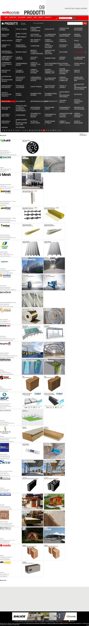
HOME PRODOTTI (23, 24)
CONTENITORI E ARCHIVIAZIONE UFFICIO (6, 79)
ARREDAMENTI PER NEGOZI (6, 86)
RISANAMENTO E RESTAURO (65, 108)
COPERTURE (34, 46)
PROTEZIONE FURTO (49, 108)
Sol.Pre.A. (2, 488)
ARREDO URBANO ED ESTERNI (78, 115)
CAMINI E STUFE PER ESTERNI (34, 71)
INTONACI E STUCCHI (64, 45)
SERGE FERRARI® (4, 353)
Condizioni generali (18, 621)
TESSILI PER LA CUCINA (79, 64)
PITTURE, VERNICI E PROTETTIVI (78, 46)
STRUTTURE (5, 101)
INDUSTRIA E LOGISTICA (5, 122)
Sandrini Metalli (3, 251)
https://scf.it (3, 407)
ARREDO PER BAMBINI (64, 29)
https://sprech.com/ (4, 542)
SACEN (2, 167)
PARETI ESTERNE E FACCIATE (49, 46)
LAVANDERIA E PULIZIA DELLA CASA (6, 64)
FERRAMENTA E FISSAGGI (50, 115)
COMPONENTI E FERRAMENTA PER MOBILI (6, 58)
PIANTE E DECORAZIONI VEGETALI (6, 94)
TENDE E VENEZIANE (49, 40)
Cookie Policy (16, 624)
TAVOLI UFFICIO (6, 40)
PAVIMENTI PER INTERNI (35, 94)
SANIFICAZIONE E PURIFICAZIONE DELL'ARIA (21, 122)
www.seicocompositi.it (5, 323)
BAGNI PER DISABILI (5, 35)
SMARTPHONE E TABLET (50, 122)
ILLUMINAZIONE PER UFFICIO (50, 79)
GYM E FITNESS (35, 86)
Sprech (1, 538)
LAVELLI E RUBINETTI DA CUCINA (35, 64)
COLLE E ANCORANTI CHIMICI (78, 101)
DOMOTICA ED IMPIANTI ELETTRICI (50, 52)
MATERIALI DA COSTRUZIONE (79, 108)
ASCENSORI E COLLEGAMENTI (7, 52)
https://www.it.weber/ (5, 222)
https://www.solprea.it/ (5, 492)
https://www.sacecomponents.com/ (8, 154)
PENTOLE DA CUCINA (5, 71)
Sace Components (4, 150)
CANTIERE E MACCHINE (5, 115)
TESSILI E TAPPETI (63, 86)
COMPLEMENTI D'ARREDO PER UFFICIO (35, 79)
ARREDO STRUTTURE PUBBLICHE (64, 79)
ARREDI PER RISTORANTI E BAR (79, 79)
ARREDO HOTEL (19, 40)
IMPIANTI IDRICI (21, 52)
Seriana (2, 370)
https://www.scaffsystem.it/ (6, 272)
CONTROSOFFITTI (50, 101)
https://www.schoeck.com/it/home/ (8, 289)
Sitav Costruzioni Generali (6, 471)
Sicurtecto (2, 420)
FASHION (4, 127)
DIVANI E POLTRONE (5, 29)
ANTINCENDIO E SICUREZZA (35, 108)
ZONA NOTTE (49, 29)
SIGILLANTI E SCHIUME (5, 108)
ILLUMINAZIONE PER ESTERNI (65, 35)
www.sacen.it (3, 171)
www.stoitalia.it (3, 576)
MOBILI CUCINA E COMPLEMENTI (21, 35)
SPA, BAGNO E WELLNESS (35, 40)
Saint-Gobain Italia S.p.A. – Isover (8, 201)
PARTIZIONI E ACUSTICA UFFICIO (20, 79)
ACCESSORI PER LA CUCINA (35, 35)
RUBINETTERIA (50, 58)
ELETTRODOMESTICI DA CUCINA (50, 64)
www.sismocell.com (4, 458)
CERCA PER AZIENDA (39, 23)
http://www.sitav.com (5, 475)
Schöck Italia (3, 285)
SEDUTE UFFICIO (77, 71)
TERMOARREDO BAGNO (21, 64)
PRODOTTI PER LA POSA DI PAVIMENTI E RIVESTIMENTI (21, 108)
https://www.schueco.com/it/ (6, 306)
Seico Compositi (4, 319)
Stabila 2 (2, 555)
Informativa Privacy (28, 621)
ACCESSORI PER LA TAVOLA (65, 64)
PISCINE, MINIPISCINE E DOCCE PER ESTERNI (65, 71)
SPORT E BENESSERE (78, 122)
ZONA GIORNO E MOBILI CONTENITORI (35, 29)
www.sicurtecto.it (4, 424)
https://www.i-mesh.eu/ (5, 188)
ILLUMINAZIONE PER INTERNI (50, 35)
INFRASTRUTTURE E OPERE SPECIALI (65, 115)
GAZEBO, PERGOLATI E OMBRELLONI (49, 71)
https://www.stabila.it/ (5, 559)
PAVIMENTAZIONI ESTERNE (50, 94)
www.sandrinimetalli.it (5, 256)
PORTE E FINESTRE (63, 40)
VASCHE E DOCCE (34, 58)
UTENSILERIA (20, 115)
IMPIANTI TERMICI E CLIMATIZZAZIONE (36, 52)
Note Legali (41, 621)
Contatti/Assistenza (49, 621)
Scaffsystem (3, 268)
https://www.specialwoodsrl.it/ (7, 525)
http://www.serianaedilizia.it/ (6, 374)
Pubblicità (65, 621)
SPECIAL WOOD (4, 521)
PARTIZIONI (78, 94)
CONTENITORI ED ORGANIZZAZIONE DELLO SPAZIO (79, 87)
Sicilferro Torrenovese (5, 403)
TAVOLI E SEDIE (21, 29)
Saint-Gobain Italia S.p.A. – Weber (8, 218)
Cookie (36, 621)
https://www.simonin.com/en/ (7, 441)
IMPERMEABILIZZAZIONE (36, 101)
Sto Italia (2, 572)
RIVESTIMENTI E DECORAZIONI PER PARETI (65, 94)
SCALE (76, 40)
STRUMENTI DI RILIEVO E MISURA (35, 115)
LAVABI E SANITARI (19, 58)
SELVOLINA (3, 336)
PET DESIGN (20, 127)
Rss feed (72, 621)
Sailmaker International (5, 184)
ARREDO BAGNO (63, 58)
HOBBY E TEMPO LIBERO (65, 122)
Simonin (2, 436)
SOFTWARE (64, 52)
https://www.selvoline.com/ (6, 340)
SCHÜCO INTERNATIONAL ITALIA (8, 302)
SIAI (1, 386)
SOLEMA (2, 505)
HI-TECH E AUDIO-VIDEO (35, 122)
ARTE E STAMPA (19, 94)
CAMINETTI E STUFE (5, 45)
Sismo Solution (3, 454)
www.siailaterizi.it (4, 391)
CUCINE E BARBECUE (20, 71)
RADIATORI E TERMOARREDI (21, 45)
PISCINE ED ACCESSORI (20, 86)
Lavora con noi (58, 621)
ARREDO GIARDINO (77, 35)
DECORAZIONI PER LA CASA (50, 86)
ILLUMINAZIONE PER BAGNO (79, 58)
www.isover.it (3, 205)
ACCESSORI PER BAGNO (78, 29)
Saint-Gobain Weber (4, 235)
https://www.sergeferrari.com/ (7, 357)
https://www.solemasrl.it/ (6, 509)
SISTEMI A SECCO (63, 101)
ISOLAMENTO (20, 101)
